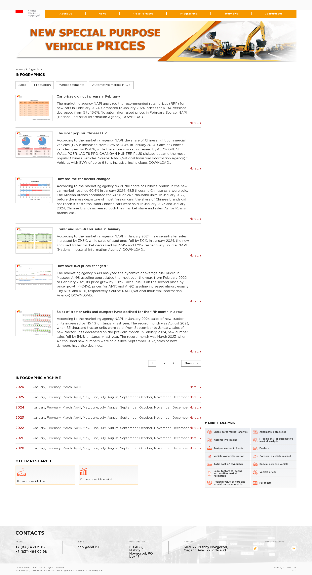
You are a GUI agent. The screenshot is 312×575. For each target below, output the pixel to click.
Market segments (71, 85)
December (180, 397)
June (94, 397)
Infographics (188, 14)
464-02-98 (146, 6)
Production (42, 85)
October (145, 397)
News (102, 14)
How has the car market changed (83, 179)
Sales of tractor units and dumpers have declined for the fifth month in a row (120, 312)
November (162, 397)
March (67, 387)
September (129, 397)
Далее (189, 363)
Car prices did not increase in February (88, 96)
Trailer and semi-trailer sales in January (88, 229)
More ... (194, 123)
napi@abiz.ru (88, 547)
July (103, 397)
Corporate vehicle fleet (31, 475)
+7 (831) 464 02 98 (31, 551)
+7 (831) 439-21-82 (138, 3)
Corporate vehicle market (96, 474)
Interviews (231, 14)
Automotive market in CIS (111, 85)
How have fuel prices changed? (82, 266)
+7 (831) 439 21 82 (30, 547)
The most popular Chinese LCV (82, 133)
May (86, 397)
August (113, 397)
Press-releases (143, 14)
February (54, 387)
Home (19, 70)
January (39, 387)
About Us (66, 14)
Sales (22, 85)
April (77, 387)
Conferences (273, 14)
